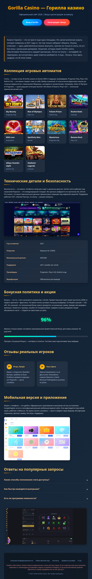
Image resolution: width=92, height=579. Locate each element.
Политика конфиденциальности (21, 561)
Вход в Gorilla (32, 22)
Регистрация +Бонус (57, 22)
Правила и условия (68, 561)
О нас (80, 561)
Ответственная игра (43, 561)
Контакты (55, 561)
